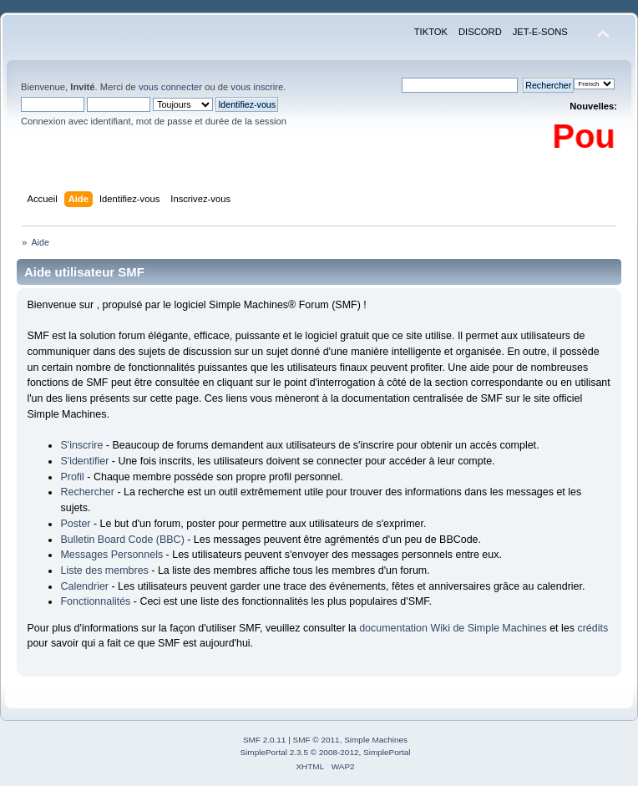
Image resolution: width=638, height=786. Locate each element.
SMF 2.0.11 (264, 739)
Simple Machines (376, 739)
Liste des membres (104, 570)
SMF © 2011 (316, 739)
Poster (75, 524)
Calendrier (84, 586)
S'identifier (84, 461)
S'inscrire (81, 445)
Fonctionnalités (95, 601)
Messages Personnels (111, 554)
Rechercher (87, 492)
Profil (72, 477)
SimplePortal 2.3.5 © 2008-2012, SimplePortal (325, 752)
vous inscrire (256, 87)
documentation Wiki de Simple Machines (453, 628)
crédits (592, 628)
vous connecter (170, 87)
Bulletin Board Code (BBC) (122, 539)
